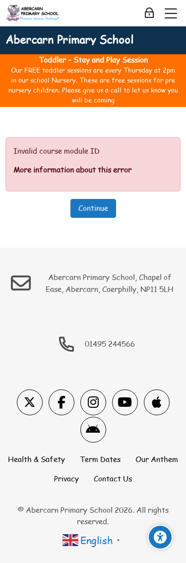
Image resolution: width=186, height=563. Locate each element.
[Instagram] (93, 402)
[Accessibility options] (160, 537)
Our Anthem (156, 459)
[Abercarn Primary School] (33, 13)
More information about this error (72, 170)
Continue (93, 208)
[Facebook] (61, 402)
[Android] (93, 430)
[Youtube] (125, 402)
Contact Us (113, 478)
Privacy (66, 478)
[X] (30, 402)
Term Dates (100, 459)
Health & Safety (36, 459)
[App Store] (157, 402)
